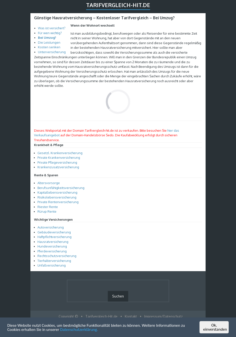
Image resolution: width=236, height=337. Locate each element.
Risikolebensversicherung (56, 197)
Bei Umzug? (47, 38)
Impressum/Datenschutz (163, 316)
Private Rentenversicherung (58, 202)
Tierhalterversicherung (54, 261)
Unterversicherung (52, 52)
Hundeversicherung (52, 246)
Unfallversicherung (51, 265)
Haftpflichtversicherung (54, 237)
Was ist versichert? (51, 28)
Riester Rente (47, 207)
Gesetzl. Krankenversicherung (59, 153)
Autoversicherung (50, 227)
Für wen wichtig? (50, 33)
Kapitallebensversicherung (57, 192)
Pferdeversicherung (52, 251)
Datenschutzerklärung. (79, 329)
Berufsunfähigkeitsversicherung (60, 188)
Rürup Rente (46, 211)
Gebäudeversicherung (54, 232)
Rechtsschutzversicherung (56, 256)
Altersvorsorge (48, 183)
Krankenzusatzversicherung (58, 167)
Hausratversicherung (52, 242)
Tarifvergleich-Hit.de (118, 4)
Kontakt (131, 316)
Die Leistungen (49, 42)
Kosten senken (49, 47)
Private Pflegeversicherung (57, 162)
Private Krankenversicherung (58, 157)
